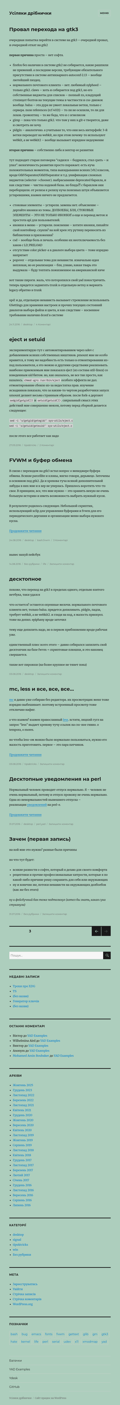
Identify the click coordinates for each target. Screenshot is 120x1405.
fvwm (46, 540)
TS (15, 991)
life (44, 563)
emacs (36, 1334)
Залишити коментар (62, 563)
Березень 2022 (23, 1100)
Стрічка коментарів (27, 1299)
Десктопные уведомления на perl (55, 779)
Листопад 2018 (23, 1150)
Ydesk (13, 1378)
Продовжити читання (25, 531)
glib (85, 1334)
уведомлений (37, 804)
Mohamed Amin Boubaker (31, 1055)
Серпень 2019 (22, 1145)
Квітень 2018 (22, 1155)
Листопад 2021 (23, 1105)
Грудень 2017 (22, 1160)
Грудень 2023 (22, 1090)
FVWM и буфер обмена (40, 460)
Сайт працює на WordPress (50, 1398)
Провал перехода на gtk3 (43, 29)
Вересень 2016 (23, 1195)
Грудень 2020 (22, 1115)
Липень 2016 (22, 1205)
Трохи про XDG (24, 986)
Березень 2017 (23, 1170)
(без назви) (21, 996)
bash (40, 540)
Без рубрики (32, 563)
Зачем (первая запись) (40, 839)
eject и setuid (27, 339)
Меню (104, 13)
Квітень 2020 (22, 1130)
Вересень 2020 (23, 1125)
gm (94, 1334)
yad (43, 824)
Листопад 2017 (23, 1165)
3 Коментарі (60, 540)
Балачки (15, 1360)
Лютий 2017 (21, 1175)
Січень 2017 (21, 1180)
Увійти (18, 1289)
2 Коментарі (47, 445)
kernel (25, 1341)
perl (38, 824)
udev (67, 1341)
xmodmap (90, 1341)
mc (11, 699)
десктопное (25, 579)
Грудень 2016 (22, 1185)
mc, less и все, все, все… (41, 689)
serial (56, 1341)
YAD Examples (37, 1035)
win (15, 1249)
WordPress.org (23, 1304)
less (65, 719)
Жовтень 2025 (23, 1085)
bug (25, 1334)
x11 (77, 1341)
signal (17, 1239)
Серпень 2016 (22, 1200)
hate (14, 1341)
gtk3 (105, 1334)
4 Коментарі (43, 324)
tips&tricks (30, 445)
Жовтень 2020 (23, 1120)
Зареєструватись (25, 1284)
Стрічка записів (24, 1294)
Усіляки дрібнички (30, 13)
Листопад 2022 (23, 1095)
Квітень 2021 (22, 1110)
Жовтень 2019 (23, 1140)
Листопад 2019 (23, 1135)
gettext (74, 1334)
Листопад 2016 (23, 1190)
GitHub (14, 1387)
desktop (28, 324)
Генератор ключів (26, 1001)
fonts (48, 1334)
